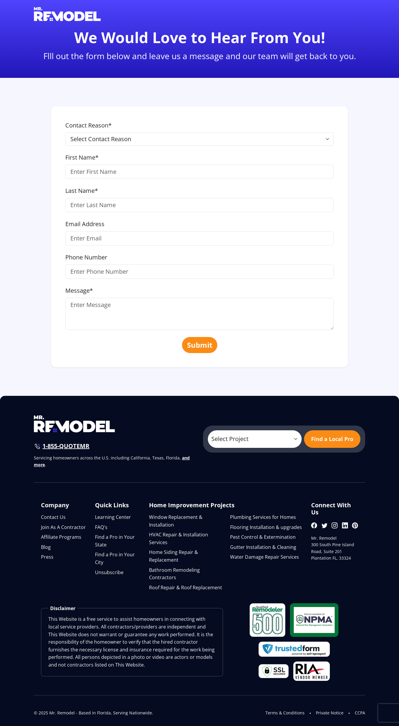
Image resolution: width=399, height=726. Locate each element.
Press (47, 557)
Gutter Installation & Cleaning (263, 547)
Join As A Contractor (63, 527)
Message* (79, 290)
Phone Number (86, 257)
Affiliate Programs (61, 537)
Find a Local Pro (332, 438)
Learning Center (113, 517)
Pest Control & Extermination (263, 537)
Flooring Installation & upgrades (266, 527)
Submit (199, 345)
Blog (46, 547)
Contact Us (53, 517)
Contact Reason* (88, 125)
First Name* (82, 157)
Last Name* (81, 191)
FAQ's (101, 527)
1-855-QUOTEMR (65, 446)
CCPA (360, 713)
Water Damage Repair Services (264, 557)
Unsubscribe (109, 572)
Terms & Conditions (285, 713)
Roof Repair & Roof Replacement (185, 587)
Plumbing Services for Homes (263, 517)
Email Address (84, 224)
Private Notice (329, 713)
